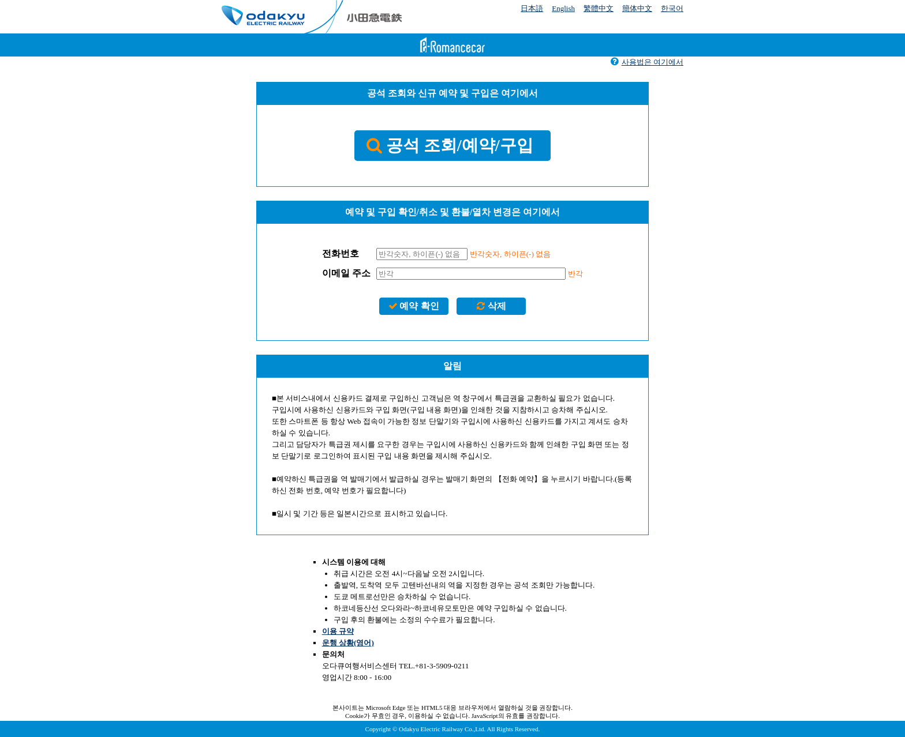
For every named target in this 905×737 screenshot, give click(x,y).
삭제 (491, 306)
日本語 (532, 8)
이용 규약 (338, 631)
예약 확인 (413, 306)
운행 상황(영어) (348, 642)
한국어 (672, 8)
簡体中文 (637, 8)
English (563, 8)
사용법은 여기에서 (646, 62)
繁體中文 (599, 8)
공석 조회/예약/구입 (449, 145)
